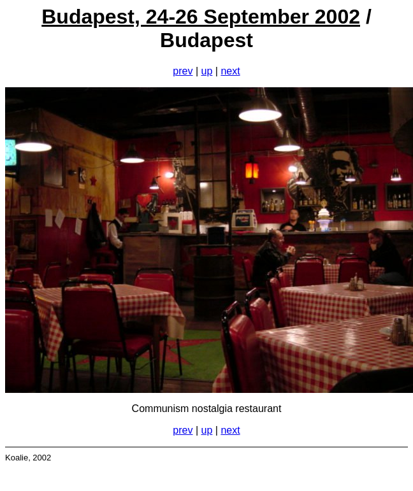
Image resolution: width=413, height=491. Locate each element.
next (230, 71)
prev (182, 71)
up (207, 71)
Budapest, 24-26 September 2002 (200, 16)
